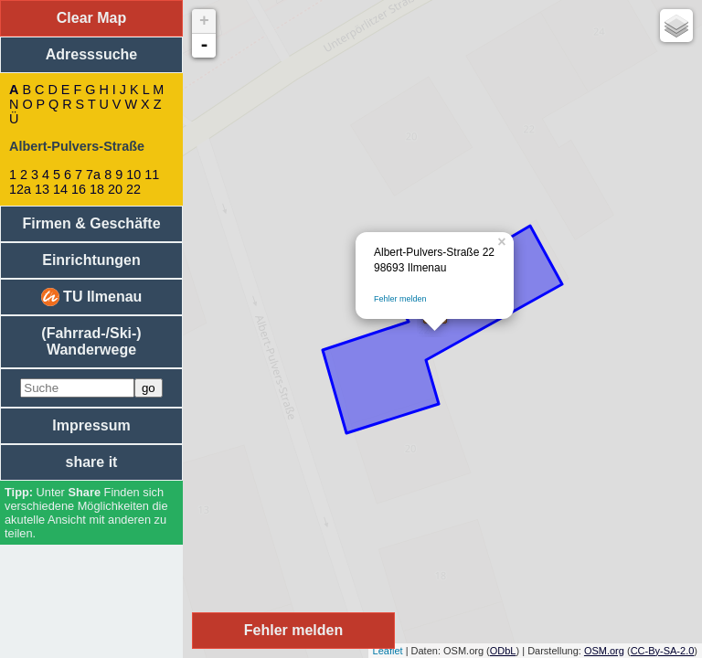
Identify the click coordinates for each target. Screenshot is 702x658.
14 (60, 189)
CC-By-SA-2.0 (663, 650)
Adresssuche (92, 54)
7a (93, 174)
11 (151, 174)
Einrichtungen (91, 260)
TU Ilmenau (92, 297)
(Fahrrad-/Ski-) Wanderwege (91, 341)
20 (115, 189)
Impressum (91, 425)
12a (20, 189)
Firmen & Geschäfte (91, 223)
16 (78, 189)
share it (92, 462)
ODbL (503, 650)
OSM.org (604, 650)
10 (133, 174)
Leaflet (388, 650)
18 (97, 189)
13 (42, 189)
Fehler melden (400, 298)
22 (133, 189)
